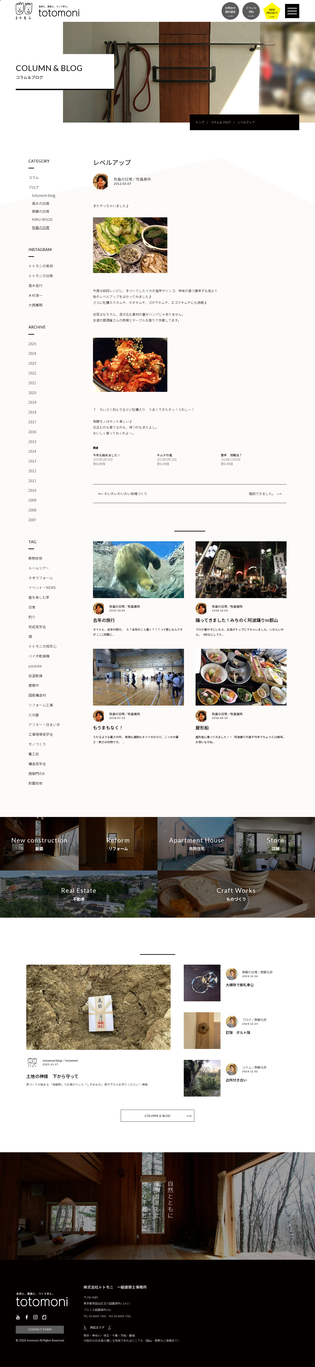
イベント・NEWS (42, 587)
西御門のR (36, 773)
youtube (35, 665)
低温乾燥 (35, 675)
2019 (32, 402)
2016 (32, 431)
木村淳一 (35, 295)
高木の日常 (40, 203)
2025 (32, 343)
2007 (32, 519)
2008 (32, 509)
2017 (32, 421)
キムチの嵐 (164, 455)
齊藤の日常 (40, 211)
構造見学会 (37, 763)
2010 (32, 490)
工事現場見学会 (40, 734)
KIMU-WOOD (42, 219)
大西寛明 (35, 305)
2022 (32, 372)
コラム (33, 177)
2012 (32, 470)
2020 (32, 392)
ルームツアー (38, 568)
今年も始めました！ (107, 455)
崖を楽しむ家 (38, 597)
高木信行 (35, 285)
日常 (31, 607)
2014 (32, 451)
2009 (32, 500)
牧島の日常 (40, 227)
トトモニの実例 (40, 265)
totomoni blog (43, 195)
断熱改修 (35, 558)
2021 (32, 382)
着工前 (33, 753)
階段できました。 (262, 493)
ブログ (33, 187)
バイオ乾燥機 (38, 656)
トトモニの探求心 (42, 646)
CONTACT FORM (40, 1329)
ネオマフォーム (40, 577)
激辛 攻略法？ (231, 455)
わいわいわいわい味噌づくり (126, 493)
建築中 (33, 685)
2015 (32, 441)
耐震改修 (35, 783)
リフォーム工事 (40, 705)
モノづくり (37, 744)
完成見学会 (37, 626)
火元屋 (33, 714)
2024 (32, 353)
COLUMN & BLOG (157, 1116)
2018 (32, 412)
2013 (32, 461)
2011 (32, 480)
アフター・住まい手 (44, 724)
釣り (31, 616)
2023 (32, 363)
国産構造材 (37, 695)
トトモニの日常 (40, 275)
